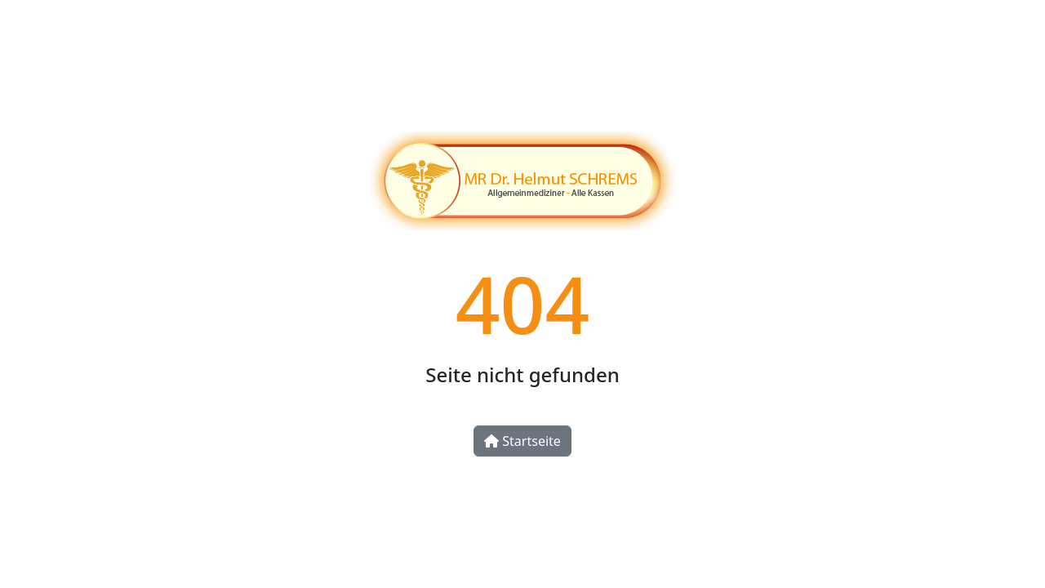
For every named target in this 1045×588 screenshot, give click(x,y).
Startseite (522, 441)
